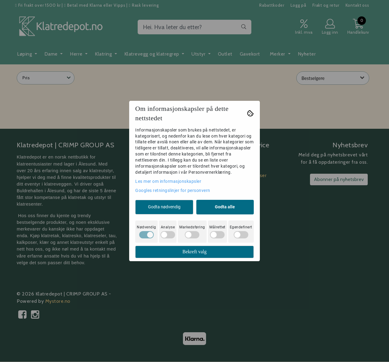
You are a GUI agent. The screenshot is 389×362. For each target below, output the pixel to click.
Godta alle (225, 206)
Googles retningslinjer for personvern (172, 190)
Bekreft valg (194, 251)
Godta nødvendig (164, 206)
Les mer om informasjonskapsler (168, 181)
